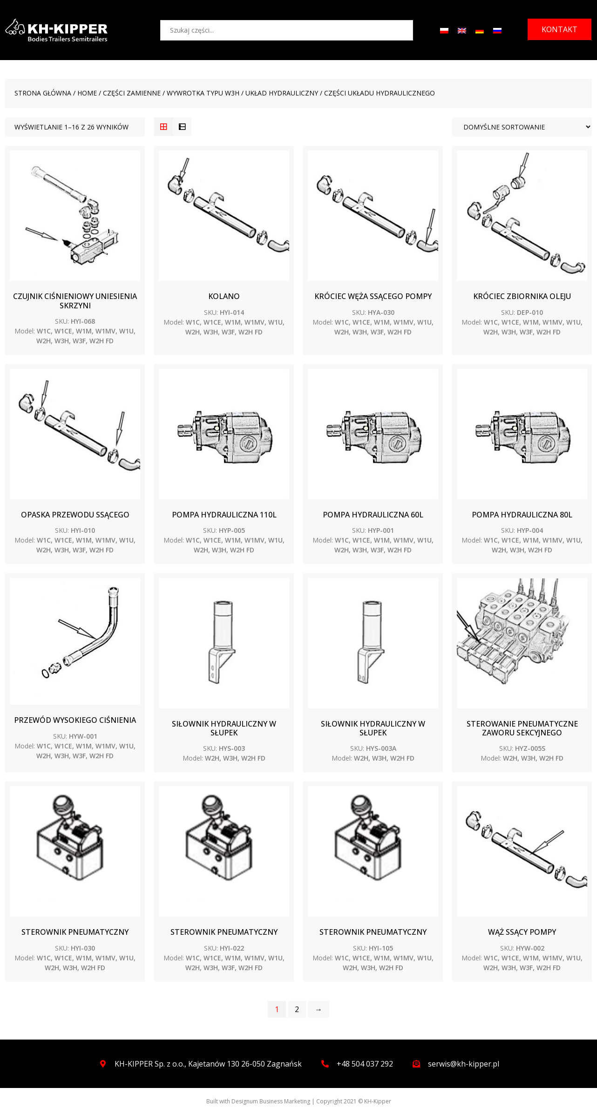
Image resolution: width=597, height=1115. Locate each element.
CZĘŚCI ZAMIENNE (132, 92)
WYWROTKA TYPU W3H (203, 92)
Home (87, 92)
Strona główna (42, 92)
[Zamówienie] (522, 126)
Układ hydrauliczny (281, 92)
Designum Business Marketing (270, 1101)
